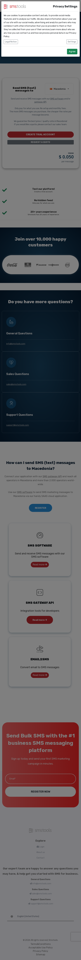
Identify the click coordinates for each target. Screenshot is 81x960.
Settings (72, 41)
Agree (72, 51)
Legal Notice (11, 41)
